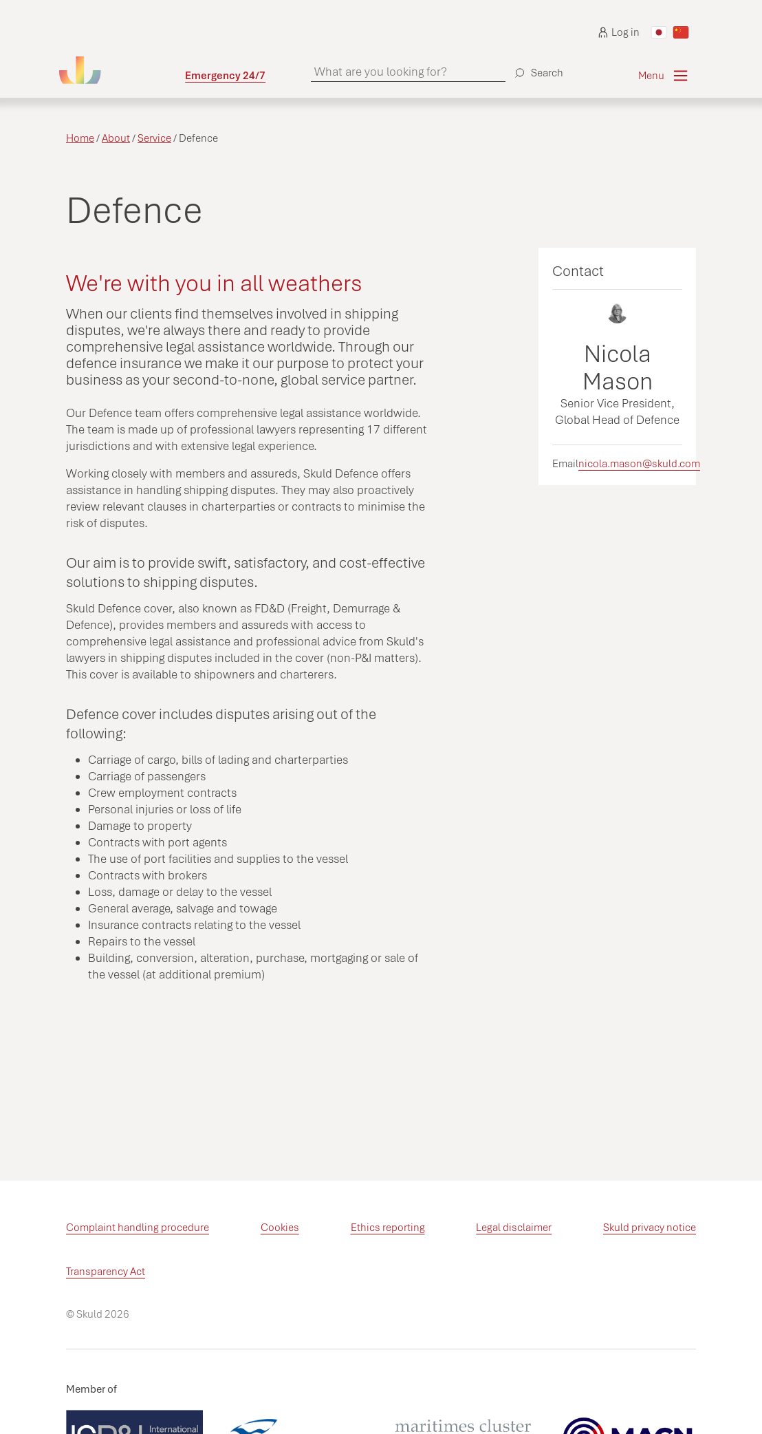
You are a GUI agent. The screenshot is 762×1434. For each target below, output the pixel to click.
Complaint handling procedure (137, 1227)
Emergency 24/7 (225, 76)
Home (80, 138)
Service (154, 138)
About (116, 138)
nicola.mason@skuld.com (639, 464)
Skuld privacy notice (649, 1227)
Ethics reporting (388, 1227)
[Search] (537, 67)
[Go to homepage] (122, 70)
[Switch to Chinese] (681, 32)
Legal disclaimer (514, 1227)
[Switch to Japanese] (659, 32)
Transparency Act (105, 1271)
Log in (619, 32)
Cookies (280, 1227)
